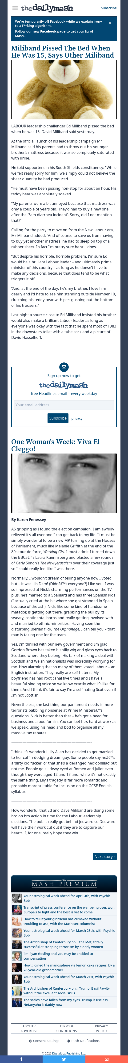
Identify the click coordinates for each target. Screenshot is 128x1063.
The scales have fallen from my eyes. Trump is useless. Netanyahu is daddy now (66, 1002)
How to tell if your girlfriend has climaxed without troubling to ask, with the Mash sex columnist (62, 921)
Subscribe (58, 418)
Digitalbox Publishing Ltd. (69, 1053)
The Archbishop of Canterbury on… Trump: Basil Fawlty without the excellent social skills (67, 990)
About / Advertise (28, 1028)
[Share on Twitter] (64, 1059)
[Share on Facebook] (21, 1059)
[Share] (106, 1059)
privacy (76, 418)
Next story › (105, 856)
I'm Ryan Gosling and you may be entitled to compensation (58, 956)
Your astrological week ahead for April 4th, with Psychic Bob (67, 898)
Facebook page (53, 31)
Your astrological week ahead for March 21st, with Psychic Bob (69, 979)
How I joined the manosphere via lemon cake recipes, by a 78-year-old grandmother (69, 967)
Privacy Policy (101, 1028)
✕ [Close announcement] (110, 23)
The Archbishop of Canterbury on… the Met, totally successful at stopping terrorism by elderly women (63, 944)
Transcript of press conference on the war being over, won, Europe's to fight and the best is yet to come (69, 909)
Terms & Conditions (66, 1028)
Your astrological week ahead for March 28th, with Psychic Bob (69, 932)
